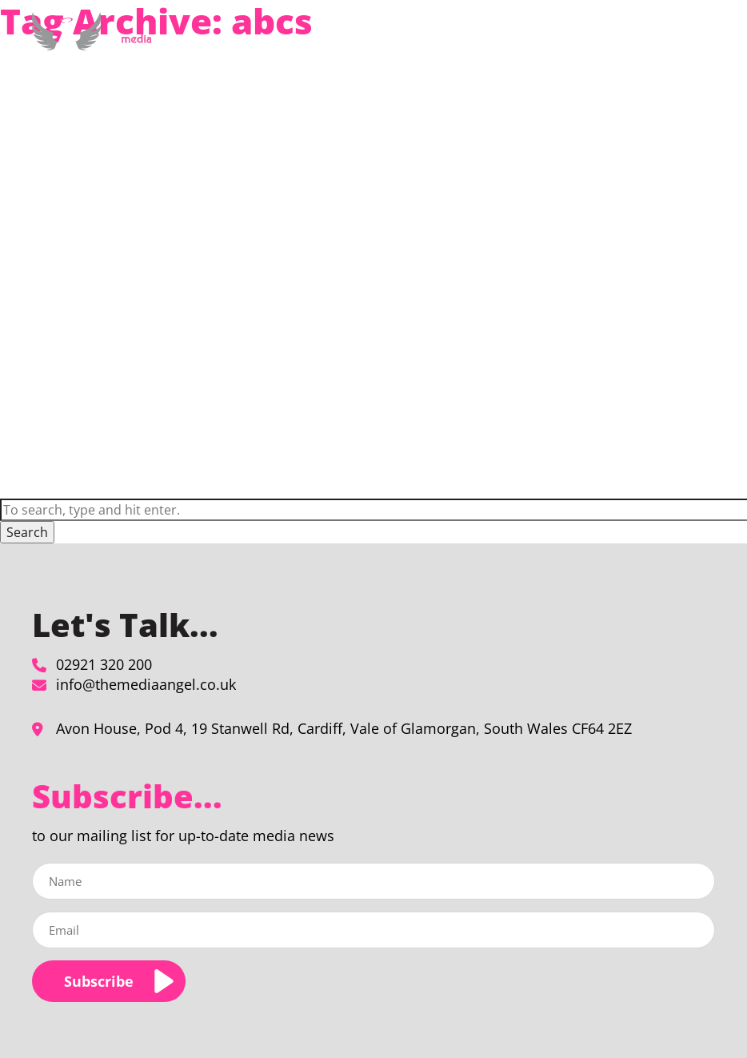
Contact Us (656, 50)
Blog (600, 50)
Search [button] (27, 532)
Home (229, 50)
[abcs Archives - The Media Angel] (95, 44)
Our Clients (542, 50)
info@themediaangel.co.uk (146, 684)
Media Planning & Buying (328, 50)
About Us (453, 50)
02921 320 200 (104, 664)
